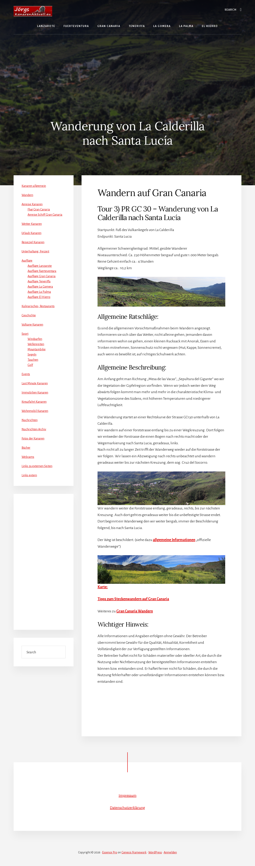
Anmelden (170, 852)
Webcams (28, 456)
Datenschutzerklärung (127, 808)
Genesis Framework (134, 852)
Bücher (26, 447)
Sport (25, 333)
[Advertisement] (127, 64)
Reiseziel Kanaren (33, 242)
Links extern (29, 475)
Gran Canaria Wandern (134, 611)
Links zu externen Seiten (37, 466)
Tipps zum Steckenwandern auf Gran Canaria (133, 599)
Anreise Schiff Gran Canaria (45, 214)
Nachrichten (30, 420)
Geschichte (29, 315)
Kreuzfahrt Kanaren (34, 401)
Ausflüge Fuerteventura (42, 271)
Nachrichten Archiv (34, 429)
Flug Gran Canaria (39, 209)
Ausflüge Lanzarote (40, 265)
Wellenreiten (36, 344)
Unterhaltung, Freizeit (35, 251)
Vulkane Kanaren (32, 324)
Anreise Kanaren (32, 204)
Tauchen (33, 359)
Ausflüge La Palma (39, 291)
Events (26, 374)
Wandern (27, 195)
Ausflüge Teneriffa (39, 281)
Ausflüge (27, 260)
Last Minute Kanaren (35, 383)
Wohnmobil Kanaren (35, 411)
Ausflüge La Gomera (40, 286)
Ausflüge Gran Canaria (42, 276)
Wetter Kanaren (32, 223)
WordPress (155, 852)
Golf (30, 365)
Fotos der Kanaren (33, 438)
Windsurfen (35, 339)
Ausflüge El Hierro (39, 297)
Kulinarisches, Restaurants (38, 306)
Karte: (103, 587)
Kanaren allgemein (34, 185)
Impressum (127, 795)
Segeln (32, 354)
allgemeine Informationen (174, 540)
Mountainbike (37, 349)
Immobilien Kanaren (35, 392)
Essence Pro (109, 852)
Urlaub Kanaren (31, 233)
